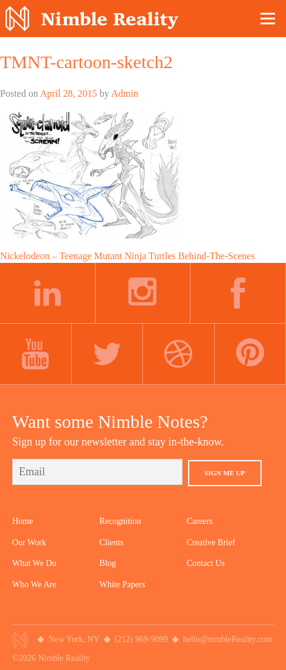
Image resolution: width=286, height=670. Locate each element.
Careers (200, 521)
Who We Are (34, 584)
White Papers (122, 584)
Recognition (120, 521)
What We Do (34, 563)
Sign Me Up (224, 472)
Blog (107, 563)
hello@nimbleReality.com (228, 639)
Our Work (29, 542)
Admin (124, 93)
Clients (111, 542)
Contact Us (206, 563)
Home (22, 521)
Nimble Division (91, 18)
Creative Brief (211, 542)
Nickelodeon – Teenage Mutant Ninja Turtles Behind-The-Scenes (127, 256)
